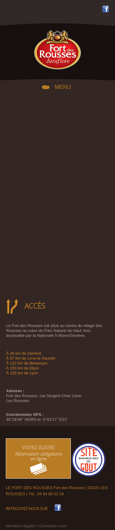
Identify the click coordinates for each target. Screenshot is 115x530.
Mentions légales (21, 526)
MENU (63, 86)
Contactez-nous (53, 526)
